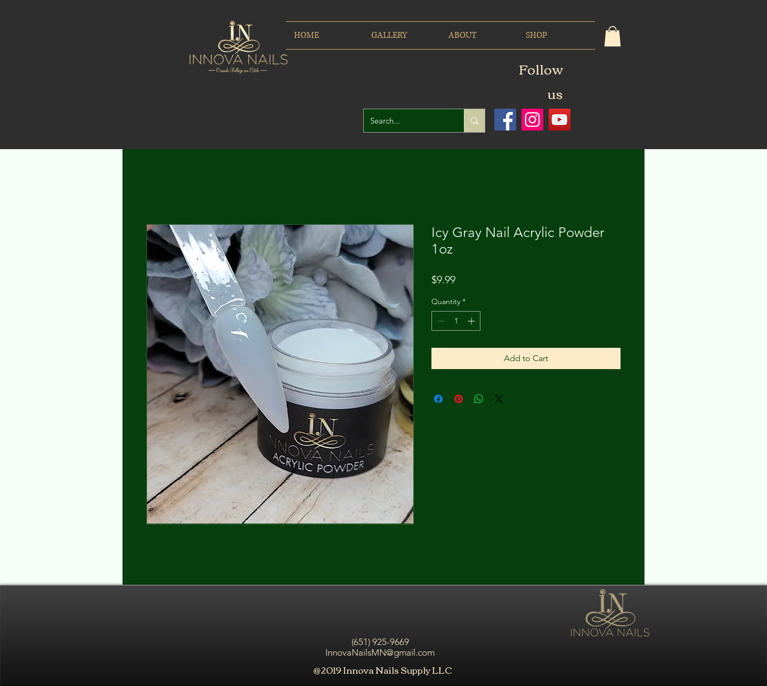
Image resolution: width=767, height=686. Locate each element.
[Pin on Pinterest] (458, 399)
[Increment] (472, 321)
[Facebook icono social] (505, 119)
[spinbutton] (456, 321)
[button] (612, 36)
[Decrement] (439, 321)
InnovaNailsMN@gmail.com (380, 652)
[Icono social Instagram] (532, 119)
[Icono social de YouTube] (559, 119)
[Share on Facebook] (438, 399)
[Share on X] (499, 399)
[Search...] (406, 120)
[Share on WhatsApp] (478, 399)
